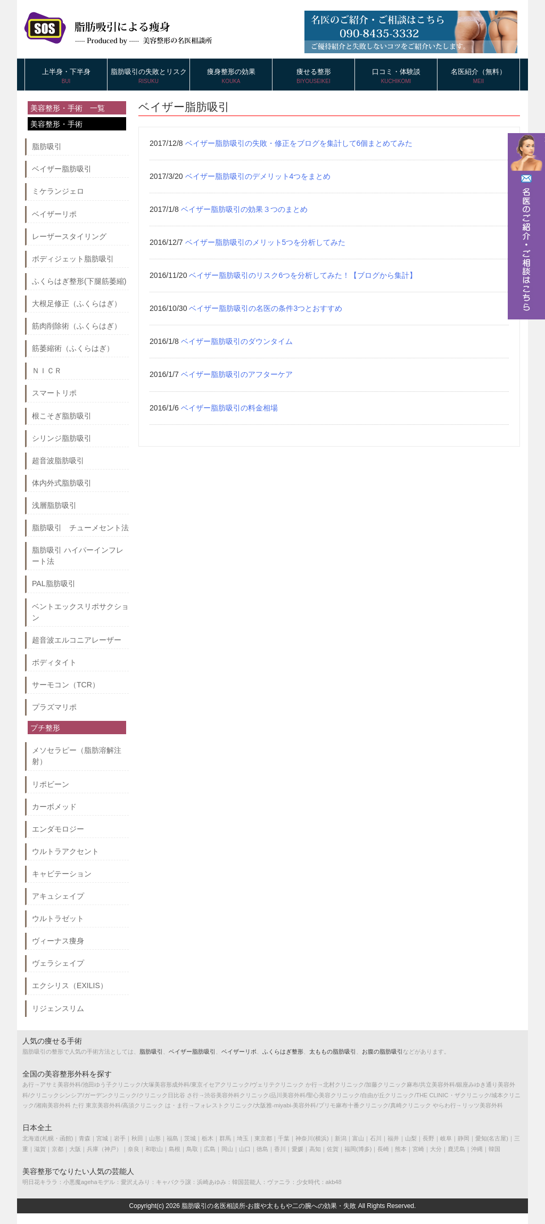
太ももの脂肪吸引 (332, 1051)
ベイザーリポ (54, 214)
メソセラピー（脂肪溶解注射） (76, 756)
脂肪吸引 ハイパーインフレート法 (77, 555)
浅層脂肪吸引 (54, 505)
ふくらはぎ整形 (282, 1051)
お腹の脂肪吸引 (382, 1051)
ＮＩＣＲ (47, 370)
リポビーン (50, 784)
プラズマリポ (54, 707)
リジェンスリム (58, 1008)
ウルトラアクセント (65, 851)
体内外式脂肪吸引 (62, 483)
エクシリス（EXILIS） (70, 985)
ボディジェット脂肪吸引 (73, 258)
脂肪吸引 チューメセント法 (80, 527)
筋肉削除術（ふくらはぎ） (76, 326)
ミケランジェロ (58, 191)
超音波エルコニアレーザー (76, 640)
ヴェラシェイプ (58, 963)
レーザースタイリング (69, 236)
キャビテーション (62, 873)
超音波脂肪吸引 (58, 460)
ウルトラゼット (58, 918)
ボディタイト (54, 662)
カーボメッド (54, 806)
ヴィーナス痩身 (58, 941)
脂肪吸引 (47, 146)
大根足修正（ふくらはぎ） (76, 303)
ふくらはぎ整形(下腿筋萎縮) (79, 281)
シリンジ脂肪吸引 (62, 438)
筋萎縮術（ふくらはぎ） (73, 348)
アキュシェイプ (58, 896)
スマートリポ (54, 393)
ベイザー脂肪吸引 (62, 169)
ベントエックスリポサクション (80, 612)
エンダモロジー (58, 829)
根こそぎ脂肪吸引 (62, 416)
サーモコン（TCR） (66, 684)
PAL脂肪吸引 (54, 583)
